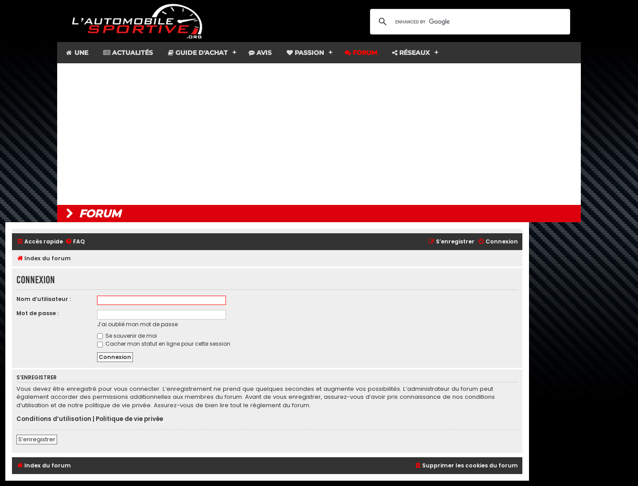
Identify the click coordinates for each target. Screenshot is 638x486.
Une (76, 53)
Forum (361, 53)
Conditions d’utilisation (53, 419)
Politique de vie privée (129, 419)
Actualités (128, 53)
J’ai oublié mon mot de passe (137, 324)
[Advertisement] (319, 134)
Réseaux (411, 53)
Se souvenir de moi (127, 335)
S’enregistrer (36, 439)
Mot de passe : (37, 313)
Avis (260, 53)
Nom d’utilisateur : (43, 299)
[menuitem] (75, 242)
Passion (305, 53)
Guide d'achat (198, 53)
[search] (468, 21)
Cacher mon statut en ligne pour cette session (163, 343)
